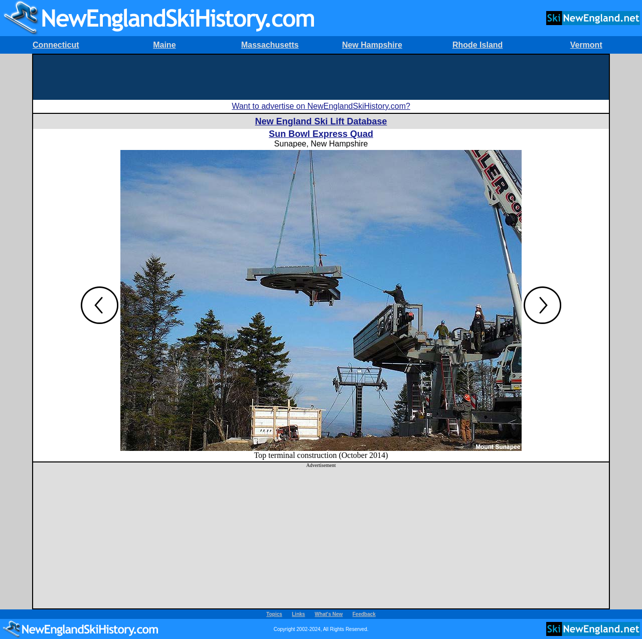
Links (298, 614)
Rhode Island (477, 45)
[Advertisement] (321, 77)
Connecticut (56, 45)
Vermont (586, 45)
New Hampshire (372, 45)
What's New (329, 614)
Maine (164, 45)
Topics (274, 614)
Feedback (364, 614)
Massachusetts (270, 45)
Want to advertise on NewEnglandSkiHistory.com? (321, 106)
